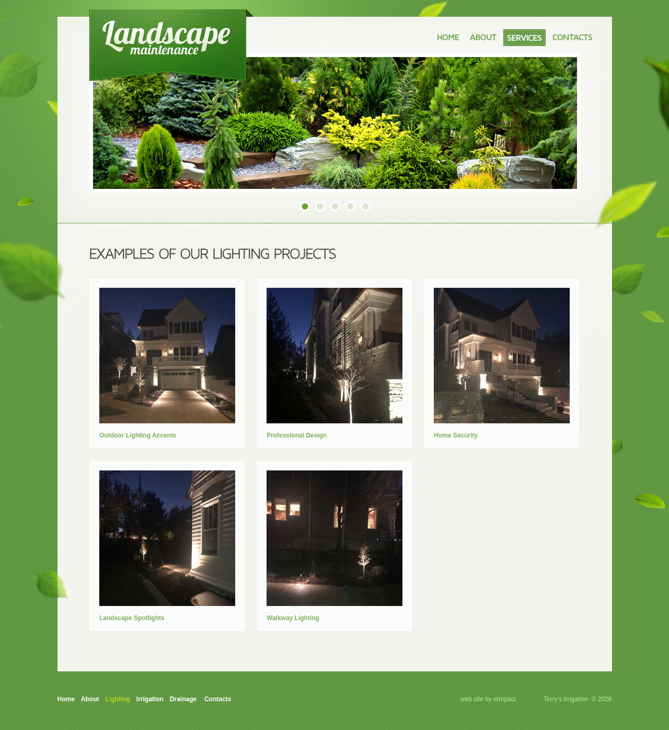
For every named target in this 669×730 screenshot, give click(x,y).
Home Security (456, 435)
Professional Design (297, 435)
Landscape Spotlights (132, 618)
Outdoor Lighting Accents (138, 435)
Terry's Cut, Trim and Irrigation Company (171, 45)
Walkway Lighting (293, 618)
